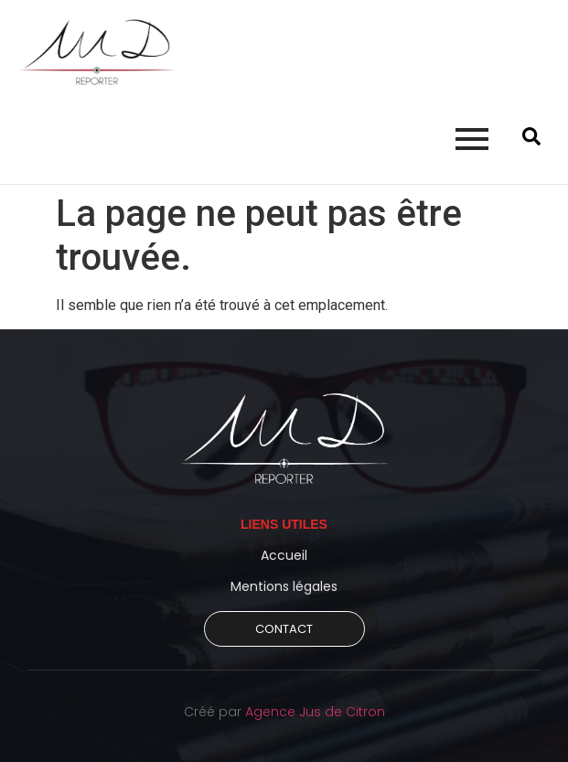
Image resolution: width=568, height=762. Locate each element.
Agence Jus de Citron (315, 712)
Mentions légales (284, 586)
